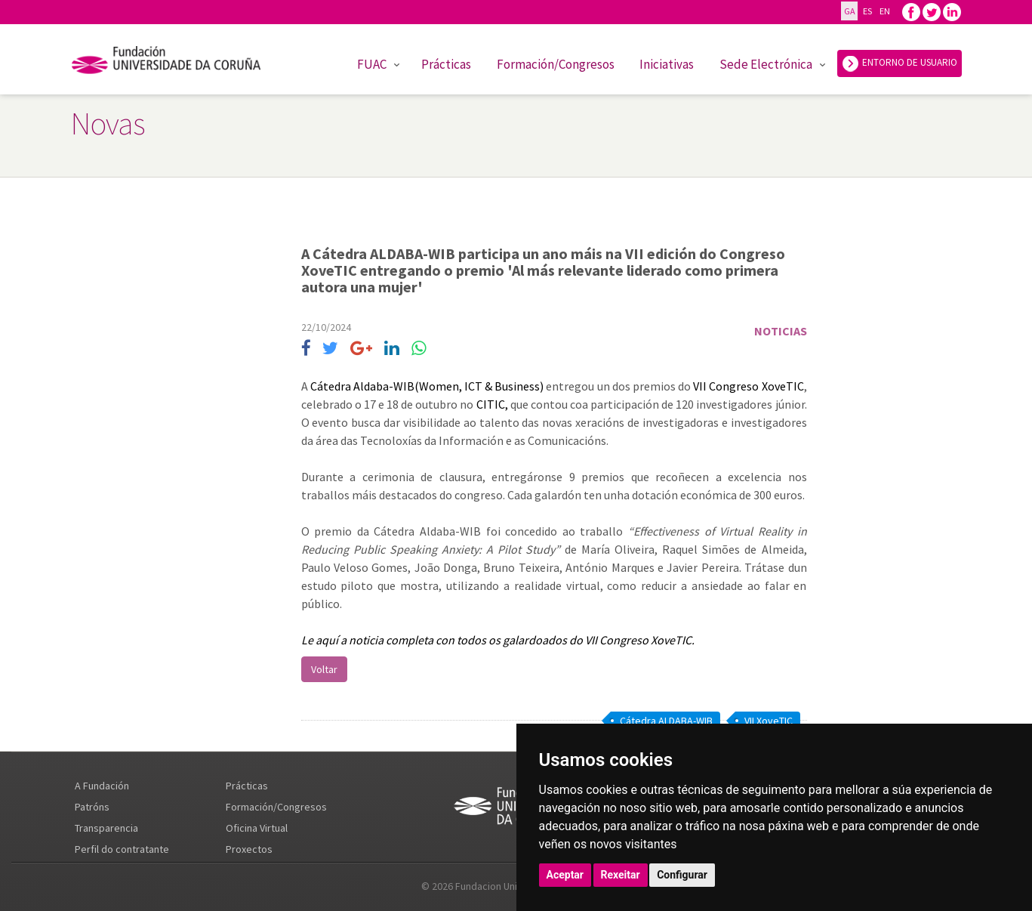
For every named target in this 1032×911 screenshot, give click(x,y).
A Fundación (102, 785)
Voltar (324, 669)
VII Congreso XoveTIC (748, 386)
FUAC (372, 64)
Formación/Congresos (556, 64)
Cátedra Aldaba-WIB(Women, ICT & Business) (428, 386)
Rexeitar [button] (620, 875)
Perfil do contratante (122, 849)
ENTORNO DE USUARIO (899, 63)
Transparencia (106, 828)
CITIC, (492, 404)
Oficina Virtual (257, 828)
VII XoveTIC (768, 720)
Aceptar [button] (565, 875)
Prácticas (446, 64)
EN (884, 11)
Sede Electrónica (765, 64)
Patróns (92, 807)
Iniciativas (666, 64)
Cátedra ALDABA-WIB (666, 720)
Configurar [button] (682, 875)
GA (849, 11)
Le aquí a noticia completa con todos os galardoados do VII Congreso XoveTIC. (498, 639)
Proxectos (249, 849)
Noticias (780, 330)
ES (867, 11)
